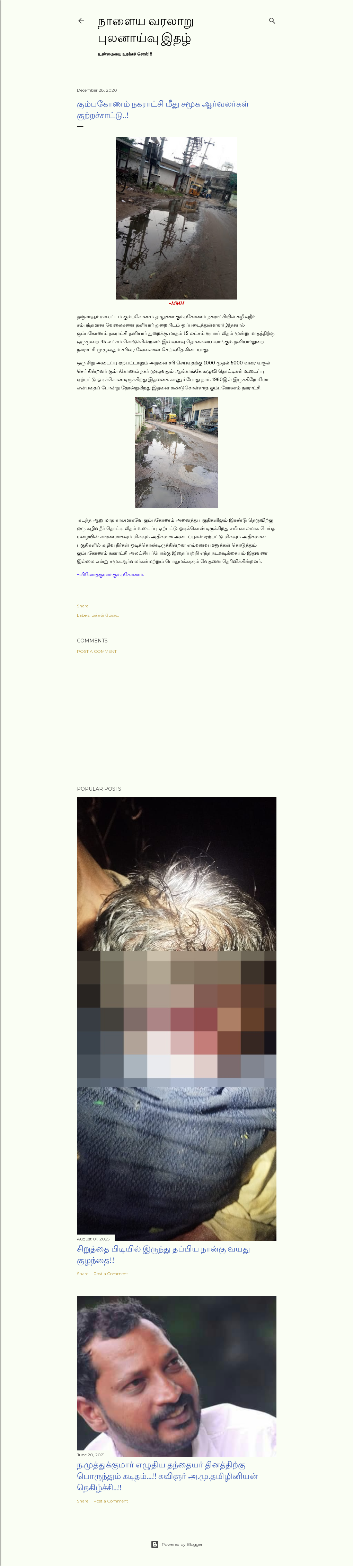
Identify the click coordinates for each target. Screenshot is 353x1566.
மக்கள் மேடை (105, 615)
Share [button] (82, 605)
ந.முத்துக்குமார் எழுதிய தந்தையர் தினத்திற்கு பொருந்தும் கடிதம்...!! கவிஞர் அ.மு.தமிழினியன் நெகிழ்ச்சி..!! (167, 1476)
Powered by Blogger (177, 1544)
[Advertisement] (176, 719)
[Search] (272, 19)
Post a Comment (97, 651)
